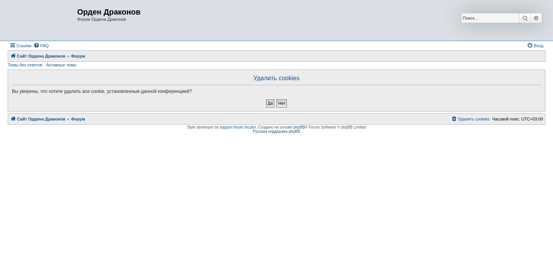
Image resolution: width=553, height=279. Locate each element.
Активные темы (61, 65)
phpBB (299, 127)
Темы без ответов (25, 65)
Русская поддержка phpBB (276, 131)
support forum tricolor (238, 127)
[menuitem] (41, 45)
